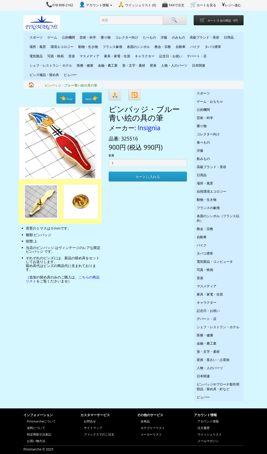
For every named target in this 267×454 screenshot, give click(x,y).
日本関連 (198, 65)
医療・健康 (85, 65)
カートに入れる (147, 176)
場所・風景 (38, 46)
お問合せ (90, 421)
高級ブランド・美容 (204, 37)
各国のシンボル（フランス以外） (218, 218)
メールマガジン (208, 441)
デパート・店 (197, 56)
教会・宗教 (163, 46)
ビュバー (70, 74)
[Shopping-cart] (219, 20)
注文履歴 (203, 428)
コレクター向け (126, 37)
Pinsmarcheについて (41, 421)
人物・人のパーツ (174, 65)
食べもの (203, 142)
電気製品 (36, 56)
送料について (36, 428)
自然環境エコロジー (211, 191)
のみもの (178, 37)
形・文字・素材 (133, 65)
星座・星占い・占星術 (213, 359)
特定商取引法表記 (39, 434)
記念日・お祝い (170, 56)
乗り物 (106, 37)
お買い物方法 (36, 441)
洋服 (164, 37)
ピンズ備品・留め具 (44, 74)
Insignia (149, 127)
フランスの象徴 (208, 207)
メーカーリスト (151, 434)
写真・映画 (55, 56)
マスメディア (89, 56)
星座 (153, 65)
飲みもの (203, 158)
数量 (111, 155)
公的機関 (68, 37)
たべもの (149, 37)
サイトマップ (93, 428)
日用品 (229, 37)
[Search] (175, 20)
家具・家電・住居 (117, 56)
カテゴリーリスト (153, 428)
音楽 (71, 56)
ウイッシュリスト (209, 434)
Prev (65, 97)
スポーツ (36, 37)
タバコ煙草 (213, 46)
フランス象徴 (112, 46)
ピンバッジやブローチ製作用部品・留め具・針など (218, 386)
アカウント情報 (208, 421)
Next (91, 97)
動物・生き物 (88, 46)
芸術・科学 (88, 37)
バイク (195, 46)
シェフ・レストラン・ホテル (51, 65)
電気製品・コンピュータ (215, 261)
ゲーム (52, 37)
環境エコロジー (62, 46)
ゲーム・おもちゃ (210, 101)
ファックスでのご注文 (99, 434)
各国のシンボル (138, 46)
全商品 (145, 421)
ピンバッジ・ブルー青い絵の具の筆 (71, 85)
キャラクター (145, 56)
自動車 (180, 46)
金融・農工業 (108, 65)
